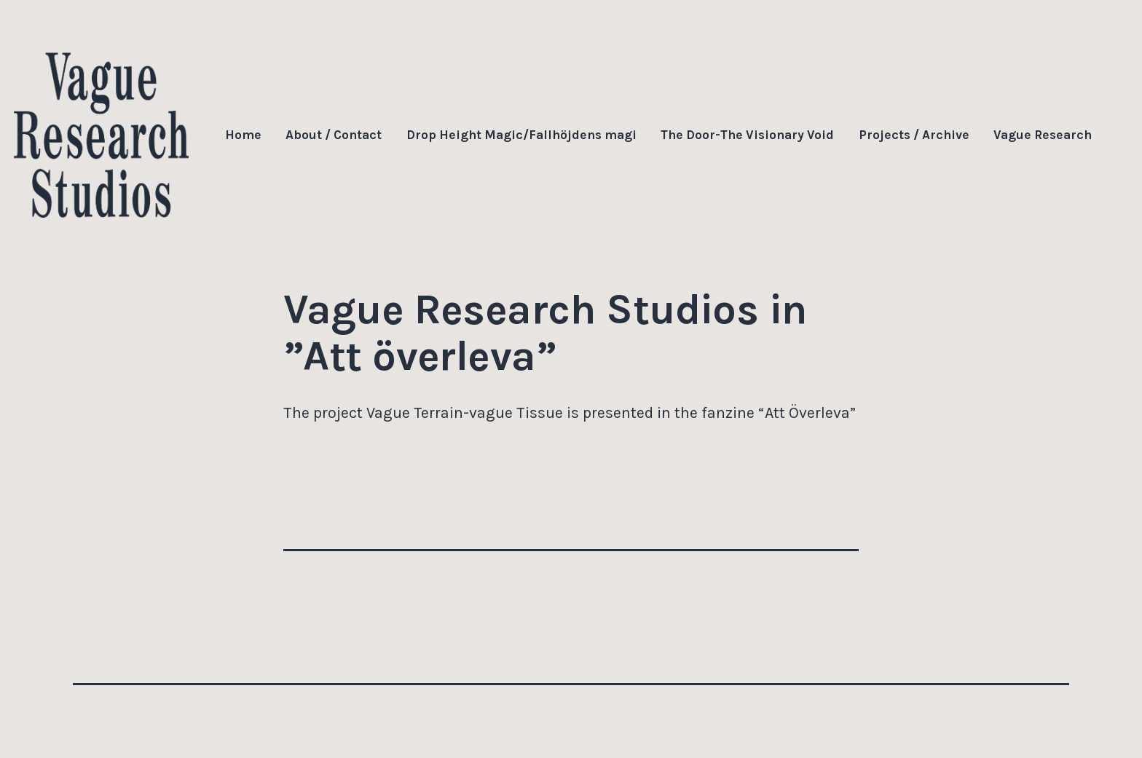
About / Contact (334, 134)
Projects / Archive (914, 134)
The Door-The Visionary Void (747, 134)
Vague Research (1042, 134)
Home (243, 134)
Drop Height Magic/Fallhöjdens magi (521, 134)
